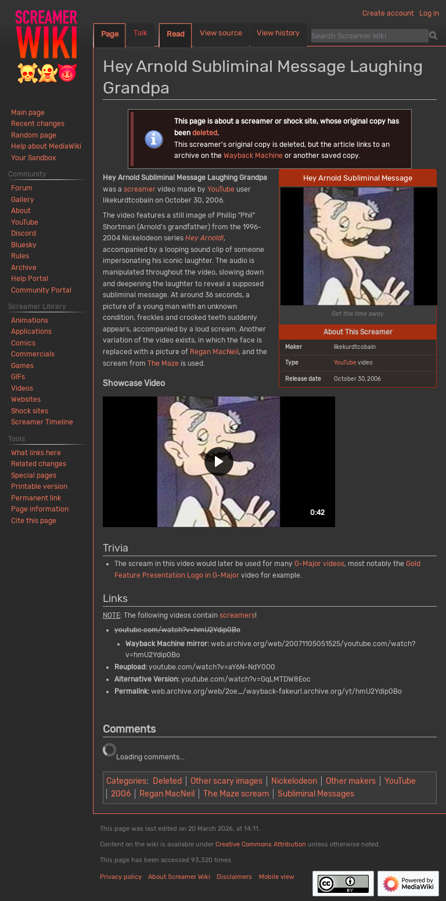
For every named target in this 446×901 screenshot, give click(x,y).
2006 (121, 794)
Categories (126, 781)
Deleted (167, 781)
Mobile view (276, 877)
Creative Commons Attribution (260, 844)
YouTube (345, 362)
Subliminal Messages (316, 794)
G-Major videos (319, 564)
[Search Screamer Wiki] (370, 35)
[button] (219, 462)
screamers (237, 615)
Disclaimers (234, 877)
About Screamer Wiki (179, 877)
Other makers (351, 781)
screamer (140, 189)
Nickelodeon (294, 781)
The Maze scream (236, 794)
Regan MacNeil (214, 352)
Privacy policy (121, 877)
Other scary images (226, 781)
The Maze (163, 363)
